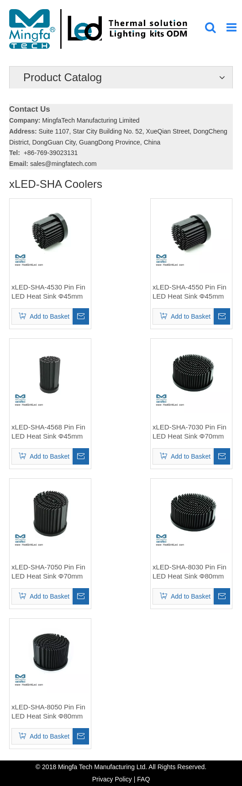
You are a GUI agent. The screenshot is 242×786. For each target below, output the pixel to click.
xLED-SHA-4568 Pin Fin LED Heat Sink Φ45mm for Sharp (48, 432)
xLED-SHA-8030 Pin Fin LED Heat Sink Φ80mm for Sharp (189, 572)
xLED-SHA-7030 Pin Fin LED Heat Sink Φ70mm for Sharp (189, 432)
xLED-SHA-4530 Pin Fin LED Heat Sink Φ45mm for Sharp (48, 292)
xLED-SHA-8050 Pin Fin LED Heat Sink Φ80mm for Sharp (48, 712)
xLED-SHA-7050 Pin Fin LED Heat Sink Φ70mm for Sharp (48, 572)
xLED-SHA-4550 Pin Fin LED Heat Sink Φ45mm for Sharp (189, 292)
